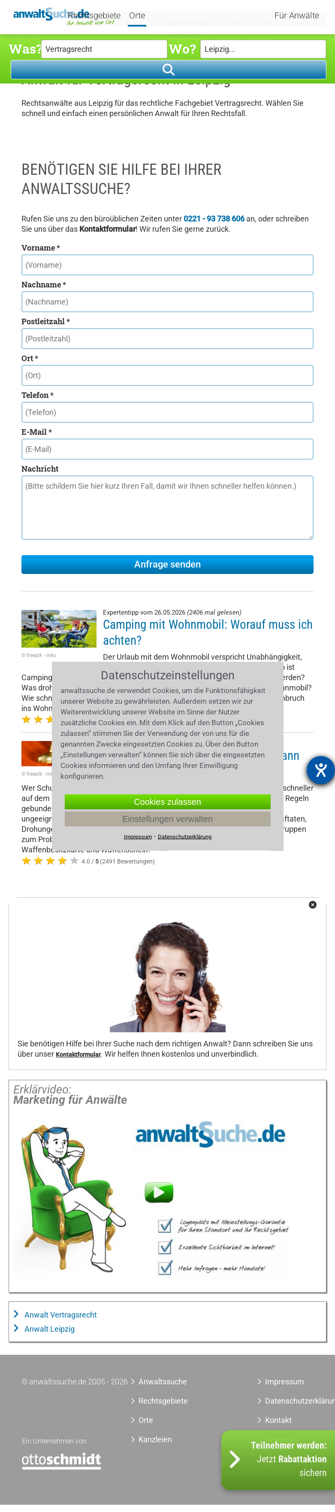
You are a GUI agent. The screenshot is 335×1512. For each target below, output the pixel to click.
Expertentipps (187, 16)
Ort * (29, 358)
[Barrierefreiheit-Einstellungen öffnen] (321, 770)
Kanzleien (155, 1439)
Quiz (256, 16)
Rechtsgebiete (104, 16)
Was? (25, 48)
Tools (229, 16)
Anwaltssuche (163, 1381)
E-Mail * (36, 432)
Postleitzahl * (45, 321)
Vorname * (40, 247)
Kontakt (278, 1420)
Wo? (182, 48)
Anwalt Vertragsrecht (60, 1314)
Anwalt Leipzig (49, 1328)
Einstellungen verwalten (167, 819)
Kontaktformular (78, 1054)
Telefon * (37, 395)
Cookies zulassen (167, 802)
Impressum (284, 1381)
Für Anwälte (297, 16)
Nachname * (43, 284)
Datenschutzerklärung (289, 1400)
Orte (147, 16)
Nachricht (39, 468)
